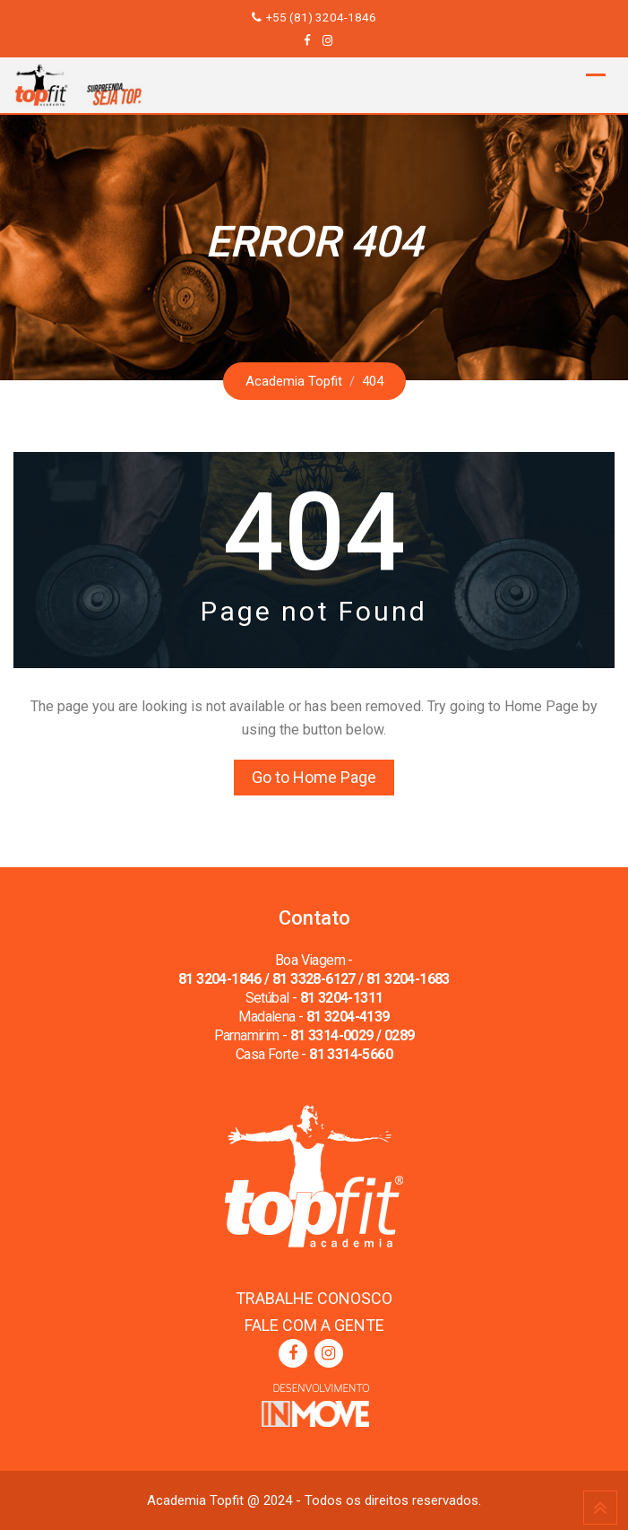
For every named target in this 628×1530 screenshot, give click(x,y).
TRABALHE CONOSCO (314, 1298)
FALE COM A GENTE (314, 1325)
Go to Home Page (314, 777)
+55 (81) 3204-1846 (321, 17)
